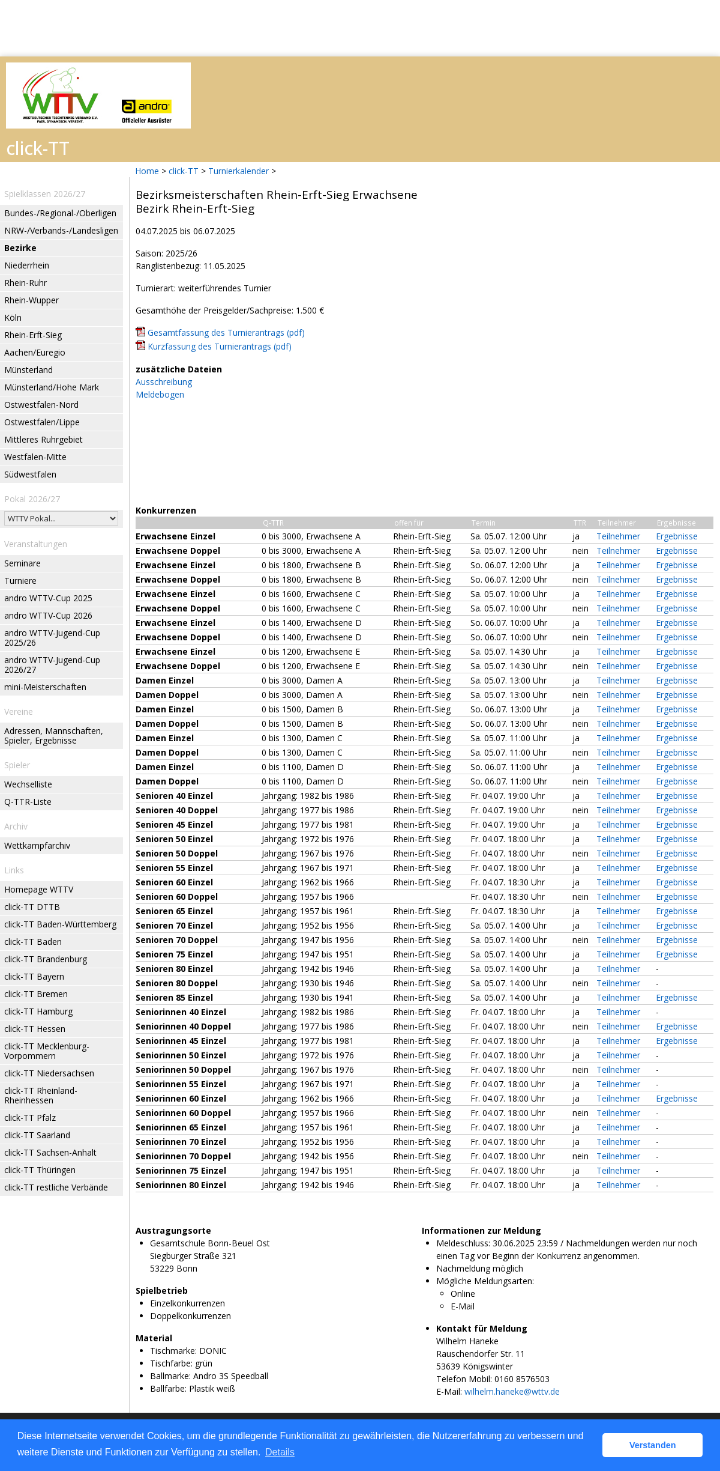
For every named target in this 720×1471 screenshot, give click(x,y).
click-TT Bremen (36, 993)
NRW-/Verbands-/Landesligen (61, 230)
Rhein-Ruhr (25, 282)
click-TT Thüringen (40, 1169)
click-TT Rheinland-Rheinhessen (40, 1095)
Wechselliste (28, 784)
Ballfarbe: (168, 1388)
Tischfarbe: (171, 1363)
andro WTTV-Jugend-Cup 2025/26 (52, 637)
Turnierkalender (238, 171)
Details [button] (280, 1452)
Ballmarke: (170, 1376)
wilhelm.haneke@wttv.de (512, 1391)
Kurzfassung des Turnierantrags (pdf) (220, 346)
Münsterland (28, 369)
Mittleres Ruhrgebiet (43, 439)
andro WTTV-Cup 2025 (48, 598)
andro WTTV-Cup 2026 (48, 615)
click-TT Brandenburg (45, 959)
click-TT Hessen (34, 1028)
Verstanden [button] (652, 1445)
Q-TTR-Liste (28, 801)
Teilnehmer (618, 536)
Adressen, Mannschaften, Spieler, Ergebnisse (53, 735)
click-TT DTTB (32, 906)
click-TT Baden (33, 941)
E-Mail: (449, 1391)
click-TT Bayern (34, 976)
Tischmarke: (173, 1350)
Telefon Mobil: (464, 1379)
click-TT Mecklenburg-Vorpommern (46, 1050)
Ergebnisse (677, 536)
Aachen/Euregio (34, 352)
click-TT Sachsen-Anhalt (50, 1152)
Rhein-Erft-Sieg (33, 335)
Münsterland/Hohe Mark (51, 387)
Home (147, 171)
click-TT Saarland (37, 1135)
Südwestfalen (30, 474)
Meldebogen (160, 394)
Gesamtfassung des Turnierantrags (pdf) (226, 332)
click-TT (184, 171)
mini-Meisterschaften (45, 687)
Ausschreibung (164, 381)
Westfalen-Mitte (35, 457)
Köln (13, 317)
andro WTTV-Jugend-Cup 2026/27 (52, 664)
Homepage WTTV (38, 889)
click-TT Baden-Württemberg (60, 924)
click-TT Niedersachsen (49, 1073)
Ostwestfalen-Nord (41, 404)
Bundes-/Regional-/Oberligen (60, 213)
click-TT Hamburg (38, 1011)
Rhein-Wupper (31, 300)
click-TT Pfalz (30, 1117)
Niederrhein (26, 265)
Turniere (20, 580)
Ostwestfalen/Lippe (42, 422)
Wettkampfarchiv (37, 845)
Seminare (22, 563)
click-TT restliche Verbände (56, 1187)
